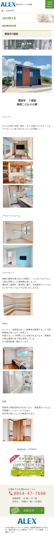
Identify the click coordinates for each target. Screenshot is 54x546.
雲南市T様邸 (11, 34)
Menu (49, 4)
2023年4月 (21, 449)
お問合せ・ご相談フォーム (27, 510)
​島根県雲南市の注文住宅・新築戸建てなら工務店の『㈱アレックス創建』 (26, 529)
